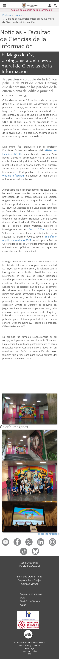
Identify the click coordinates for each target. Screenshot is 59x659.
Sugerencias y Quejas (29, 580)
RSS (29, 654)
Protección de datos (29, 651)
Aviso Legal (29, 648)
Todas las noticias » (48, 533)
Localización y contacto (29, 645)
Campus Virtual (29, 584)
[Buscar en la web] (55, 5)
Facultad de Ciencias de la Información (31, 10)
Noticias (19, 15)
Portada (6, 15)
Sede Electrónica (29, 562)
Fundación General (29, 566)
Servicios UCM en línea (29, 576)
